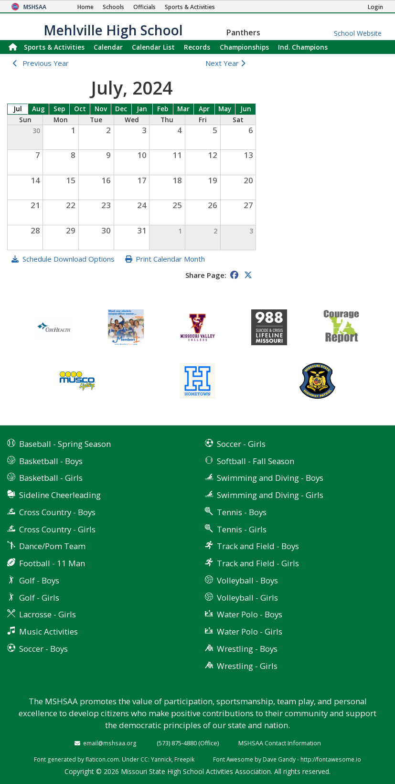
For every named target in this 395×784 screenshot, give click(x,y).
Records (197, 47)
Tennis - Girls (242, 529)
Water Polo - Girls (249, 631)
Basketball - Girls (51, 477)
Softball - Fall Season (255, 461)
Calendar (108, 47)
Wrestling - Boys (247, 648)
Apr (204, 109)
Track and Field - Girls (258, 563)
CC (144, 759)
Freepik (184, 759)
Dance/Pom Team (52, 545)
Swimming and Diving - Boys (270, 477)
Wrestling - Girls (247, 665)
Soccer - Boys (43, 648)
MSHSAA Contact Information (279, 743)
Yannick (161, 759)
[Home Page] (85, 6)
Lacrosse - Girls (47, 614)
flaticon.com (102, 759)
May (224, 109)
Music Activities (48, 631)
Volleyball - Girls (247, 597)
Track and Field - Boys (258, 545)
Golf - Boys (39, 580)
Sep (59, 109)
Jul (17, 109)
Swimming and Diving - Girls (270, 494)
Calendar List (153, 47)
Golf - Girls (39, 597)
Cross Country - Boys (57, 512)
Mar (183, 109)
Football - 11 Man (52, 563)
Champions (303, 47)
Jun (245, 109)
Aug (38, 109)
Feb (162, 109)
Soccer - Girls (241, 443)
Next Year (227, 63)
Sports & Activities (54, 47)
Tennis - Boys (242, 512)
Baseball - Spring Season (65, 443)
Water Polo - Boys (249, 614)
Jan (142, 109)
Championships (244, 47)
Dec (121, 109)
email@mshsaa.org (110, 743)
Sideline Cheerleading (60, 494)
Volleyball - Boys (247, 580)
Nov (101, 109)
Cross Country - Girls (57, 529)
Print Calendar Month (170, 259)
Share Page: (205, 275)
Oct (80, 109)
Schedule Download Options (68, 259)
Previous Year (45, 63)
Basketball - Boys (51, 461)
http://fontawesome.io (330, 759)
